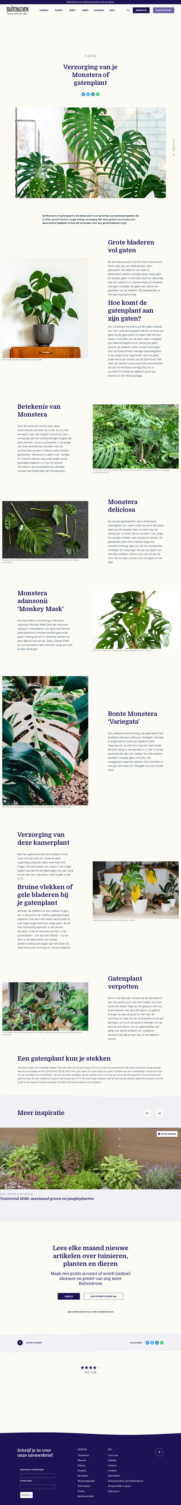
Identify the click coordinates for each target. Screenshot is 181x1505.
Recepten (83, 1476)
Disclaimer (114, 1476)
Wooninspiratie (86, 1481)
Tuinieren (83, 1455)
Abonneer (69, 1296)
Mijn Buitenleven (163, 10)
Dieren (81, 1465)
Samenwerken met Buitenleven (125, 1481)
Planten (82, 1460)
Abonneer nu (141, 10)
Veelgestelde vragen (119, 1486)
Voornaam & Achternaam (32, 1469)
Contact (112, 1465)
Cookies (112, 1470)
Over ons (113, 1455)
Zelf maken (84, 1486)
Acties (81, 1491)
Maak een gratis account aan (103, 1296)
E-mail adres (26, 1481)
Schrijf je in (26, 1495)
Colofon (112, 1460)
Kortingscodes (86, 1496)
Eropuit (82, 1470)
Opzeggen (113, 1491)
